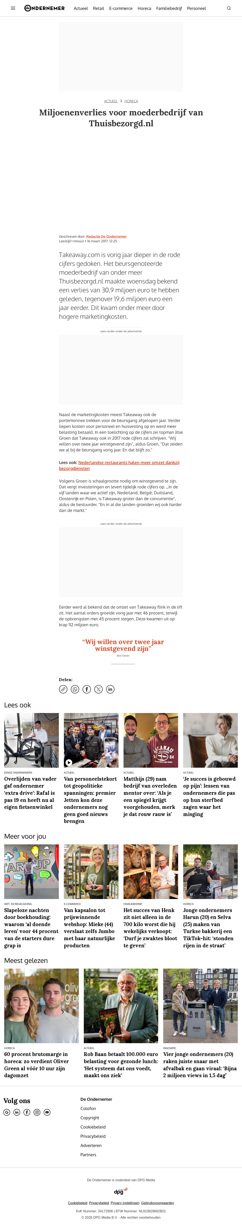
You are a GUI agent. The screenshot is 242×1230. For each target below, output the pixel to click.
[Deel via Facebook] (87, 689)
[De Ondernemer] (44, 8)
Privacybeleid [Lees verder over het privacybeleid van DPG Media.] (99, 1203)
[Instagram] (37, 1112)
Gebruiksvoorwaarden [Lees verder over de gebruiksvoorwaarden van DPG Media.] (157, 1203)
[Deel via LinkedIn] (110, 689)
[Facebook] (27, 1112)
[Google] (6, 1112)
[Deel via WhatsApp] (75, 689)
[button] (125, 1203)
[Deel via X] (98, 689)
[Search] (229, 8)
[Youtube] (47, 1112)
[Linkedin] (16, 1112)
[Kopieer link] (63, 689)
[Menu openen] (13, 8)
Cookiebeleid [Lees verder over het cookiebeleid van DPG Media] (77, 1203)
